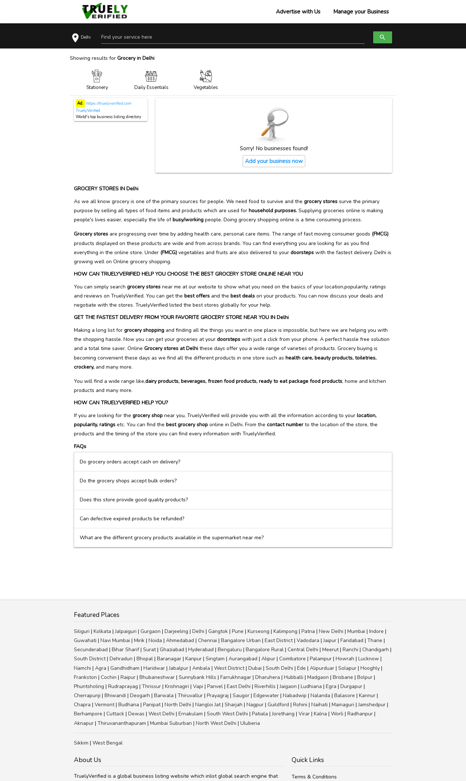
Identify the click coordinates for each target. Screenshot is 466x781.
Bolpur (364, 677)
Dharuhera (267, 677)
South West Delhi (227, 713)
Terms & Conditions (314, 776)
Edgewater (266, 695)
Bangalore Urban (241, 640)
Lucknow (368, 658)
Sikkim (81, 742)
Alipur (268, 658)
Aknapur (84, 723)
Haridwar (154, 668)
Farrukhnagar (235, 677)
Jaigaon (288, 686)
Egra (331, 686)
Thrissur (151, 686)
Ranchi (350, 649)
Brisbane (343, 677)
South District (90, 658)
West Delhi (161, 713)
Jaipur (329, 640)
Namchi (82, 668)
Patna (308, 631)
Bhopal (145, 658)
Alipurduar (322, 668)
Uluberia (250, 723)
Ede (301, 668)
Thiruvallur (190, 695)
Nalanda (320, 695)
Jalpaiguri (126, 631)
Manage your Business (361, 11)
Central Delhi (303, 649)
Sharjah (233, 704)
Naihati (319, 704)
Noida (155, 640)
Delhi (198, 631)
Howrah (345, 658)
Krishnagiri (177, 686)
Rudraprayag (123, 686)
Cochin (108, 677)
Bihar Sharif (125, 649)
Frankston (85, 677)
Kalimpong (285, 631)
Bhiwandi (115, 695)
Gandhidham (124, 668)
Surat (149, 649)
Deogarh (140, 695)
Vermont (104, 704)
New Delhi (331, 631)
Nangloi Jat (208, 704)
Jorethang (283, 713)
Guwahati (85, 640)
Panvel (215, 686)
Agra (100, 668)
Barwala (164, 695)
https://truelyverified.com (108, 103)
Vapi (198, 686)
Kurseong (258, 631)
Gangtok (218, 631)
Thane (374, 640)
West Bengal (107, 742)
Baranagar (169, 658)
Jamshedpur (372, 704)
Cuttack (115, 713)
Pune (238, 631)
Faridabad (351, 640)
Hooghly (370, 668)
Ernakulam (190, 713)
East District (279, 640)
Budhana (128, 704)
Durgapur (351, 686)
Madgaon (318, 677)
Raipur (128, 677)
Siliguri (82, 631)
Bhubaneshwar (157, 677)
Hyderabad (201, 649)
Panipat (152, 704)
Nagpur (255, 704)
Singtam (215, 658)
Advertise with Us (298, 11)
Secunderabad (91, 649)
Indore (376, 631)
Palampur (321, 658)
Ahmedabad (180, 640)
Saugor (241, 695)
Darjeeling (176, 631)
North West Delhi (216, 723)
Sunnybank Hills (197, 677)
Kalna (320, 713)
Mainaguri (343, 704)
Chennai (207, 640)
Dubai (255, 668)
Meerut (330, 649)
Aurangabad (243, 658)
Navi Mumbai (115, 640)
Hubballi (293, 677)
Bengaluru (230, 649)
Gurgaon (151, 631)
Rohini (300, 704)
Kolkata (102, 631)
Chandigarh (375, 649)
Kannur (367, 695)
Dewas (136, 713)
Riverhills (265, 686)
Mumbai (356, 631)
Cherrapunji (87, 695)
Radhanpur (360, 713)
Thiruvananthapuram (122, 723)
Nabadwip (295, 695)
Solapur (347, 668)
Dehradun (121, 658)
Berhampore (88, 713)
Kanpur (193, 658)
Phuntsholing (89, 686)
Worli (337, 713)
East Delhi (238, 686)
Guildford (278, 704)
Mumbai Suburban (171, 723)
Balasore (344, 695)
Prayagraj (218, 695)
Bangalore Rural (265, 649)
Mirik (139, 640)
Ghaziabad (172, 649)
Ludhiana (311, 686)
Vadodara (308, 640)
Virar (304, 713)
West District (229, 668)
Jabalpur (178, 668)
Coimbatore (292, 658)
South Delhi (279, 668)
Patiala (260, 713)
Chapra (82, 704)
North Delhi (178, 704)
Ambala (201, 668)
